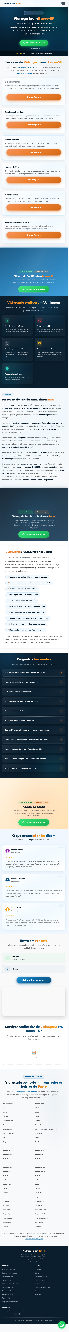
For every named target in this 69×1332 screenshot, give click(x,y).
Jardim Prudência (8, 1171)
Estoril (5, 1137)
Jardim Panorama (40, 1163)
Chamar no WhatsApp (34, 289)
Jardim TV (38, 1180)
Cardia (37, 1112)
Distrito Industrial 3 (8, 1133)
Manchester (38, 1192)
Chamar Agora (34, 97)
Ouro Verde (38, 1205)
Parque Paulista (7, 1218)
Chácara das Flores (8, 1120)
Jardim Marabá (7, 1163)
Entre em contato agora (34, 1239)
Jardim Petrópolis (40, 1167)
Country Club (39, 1125)
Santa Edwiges (39, 1222)
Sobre (37, 1273)
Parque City (6, 1214)
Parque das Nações (40, 1214)
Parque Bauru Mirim (40, 1209)
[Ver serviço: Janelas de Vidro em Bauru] (33, 175)
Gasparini (6, 1142)
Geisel (37, 1142)
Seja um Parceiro (41, 1280)
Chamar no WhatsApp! (33, 42)
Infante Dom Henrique (41, 1146)
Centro (37, 1116)
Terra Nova (38, 1226)
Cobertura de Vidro (9, 1291)
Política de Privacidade (43, 1287)
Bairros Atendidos (41, 1277)
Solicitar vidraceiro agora (34, 980)
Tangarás (5, 1226)
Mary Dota (38, 1197)
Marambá (6, 1197)
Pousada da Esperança (41, 1218)
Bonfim (5, 1112)
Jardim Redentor (40, 1171)
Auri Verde (6, 1108)
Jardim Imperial (39, 1159)
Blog (36, 1291)
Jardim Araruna (39, 1150)
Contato (38, 1270)
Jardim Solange (39, 1176)
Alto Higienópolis (8, 1103)
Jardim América (7, 1150)
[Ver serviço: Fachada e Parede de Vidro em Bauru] (33, 230)
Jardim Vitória (7, 1184)
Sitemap (38, 1294)
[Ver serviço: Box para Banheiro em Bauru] (33, 91)
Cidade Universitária (9, 1125)
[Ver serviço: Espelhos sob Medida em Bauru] (33, 120)
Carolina (5, 1116)
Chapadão (38, 1120)
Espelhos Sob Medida (9, 1273)
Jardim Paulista (7, 1167)
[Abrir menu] (63, 3)
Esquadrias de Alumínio (10, 1302)
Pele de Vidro (6, 1298)
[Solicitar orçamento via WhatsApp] (52, 1325)
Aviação (37, 1108)
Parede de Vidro (7, 1294)
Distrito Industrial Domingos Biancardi (46, 1129)
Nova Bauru (6, 1201)
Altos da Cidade (39, 1103)
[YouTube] (19, 1314)
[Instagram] (15, 1314)
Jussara (37, 1184)
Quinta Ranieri (7, 1222)
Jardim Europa (39, 1154)
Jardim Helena (7, 1159)
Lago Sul (5, 1188)
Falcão (37, 1137)
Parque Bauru (7, 1209)
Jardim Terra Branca (9, 1180)
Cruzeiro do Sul (7, 1129)
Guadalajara (6, 1146)
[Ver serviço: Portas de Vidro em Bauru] (33, 148)
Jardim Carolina (7, 1154)
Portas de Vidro (7, 1277)
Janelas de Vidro (7, 1280)
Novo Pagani (6, 1205)
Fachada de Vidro (8, 1287)
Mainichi (5, 1192)
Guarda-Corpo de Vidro (10, 1284)
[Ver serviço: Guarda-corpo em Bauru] (33, 203)
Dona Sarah (38, 1133)
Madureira (38, 1188)
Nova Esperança (39, 1201)
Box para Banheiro (8, 1270)
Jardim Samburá (8, 1176)
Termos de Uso (40, 1284)
